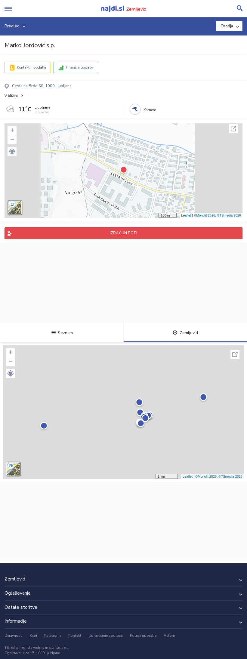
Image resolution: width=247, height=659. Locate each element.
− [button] (12, 139)
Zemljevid (185, 333)
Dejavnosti (14, 635)
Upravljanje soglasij (105, 635)
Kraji (33, 635)
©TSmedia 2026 (229, 215)
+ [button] (12, 130)
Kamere (150, 109)
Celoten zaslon (233, 128)
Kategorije (52, 635)
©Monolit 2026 (204, 215)
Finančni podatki (79, 67)
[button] (12, 151)
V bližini (11, 95)
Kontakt (74, 635)
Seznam (62, 333)
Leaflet (186, 215)
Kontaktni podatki (31, 67)
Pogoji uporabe (143, 635)
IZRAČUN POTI (123, 233)
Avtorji (169, 635)
